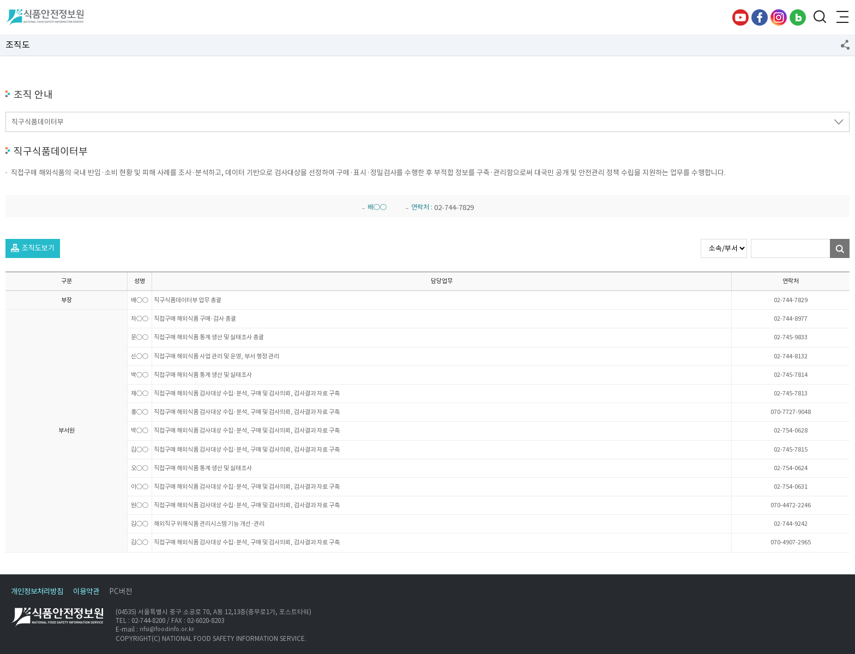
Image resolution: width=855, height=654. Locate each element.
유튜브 (740, 17)
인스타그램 (778, 17)
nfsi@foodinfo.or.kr (167, 629)
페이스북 (759, 17)
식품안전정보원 (44, 17)
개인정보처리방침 (37, 591)
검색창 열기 (819, 17)
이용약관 (86, 591)
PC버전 (120, 591)
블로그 (798, 17)
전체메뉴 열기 (841, 17)
